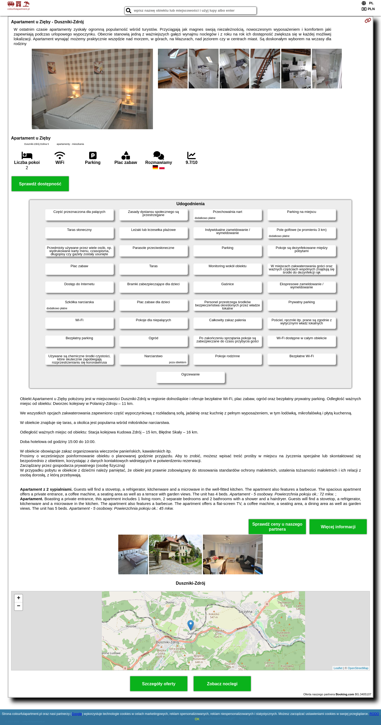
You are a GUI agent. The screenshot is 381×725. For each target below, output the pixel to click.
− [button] (18, 606)
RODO (374, 714)
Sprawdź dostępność (40, 184)
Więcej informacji (338, 527)
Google (77, 714)
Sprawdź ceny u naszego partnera (277, 526)
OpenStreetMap (358, 668)
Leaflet (338, 668)
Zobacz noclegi (222, 684)
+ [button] (18, 598)
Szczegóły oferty (158, 684)
